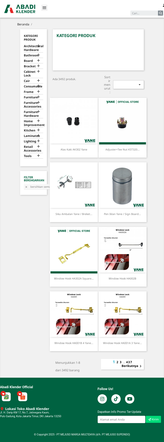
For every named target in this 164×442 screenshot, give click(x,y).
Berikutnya (132, 366)
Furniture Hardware (31, 114)
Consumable (33, 86)
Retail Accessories (32, 149)
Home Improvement (33, 123)
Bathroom (31, 55)
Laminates (32, 136)
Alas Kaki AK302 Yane (74, 149)
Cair (27, 81)
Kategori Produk (31, 37)
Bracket (30, 66)
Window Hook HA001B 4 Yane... (73, 343)
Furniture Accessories (32, 105)
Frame (29, 92)
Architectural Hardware (33, 48)
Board (28, 61)
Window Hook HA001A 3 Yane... (122, 343)
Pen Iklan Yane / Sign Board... (122, 214)
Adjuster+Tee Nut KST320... (122, 149)
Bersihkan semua (38, 186)
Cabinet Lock (29, 73)
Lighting (30, 141)
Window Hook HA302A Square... (74, 278)
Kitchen (29, 130)
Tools (28, 156)
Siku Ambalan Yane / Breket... (74, 214)
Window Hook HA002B (122, 278)
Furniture (31, 97)
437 (129, 362)
